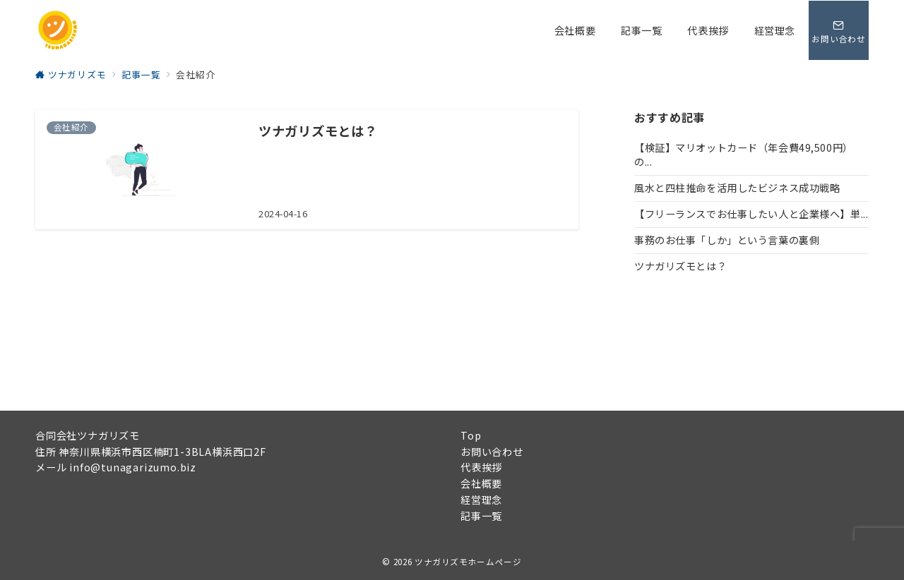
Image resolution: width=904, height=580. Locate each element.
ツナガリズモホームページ (468, 561)
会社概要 (481, 483)
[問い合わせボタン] (838, 30)
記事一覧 (481, 516)
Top (470, 435)
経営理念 (481, 500)
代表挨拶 (481, 467)
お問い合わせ (491, 452)
